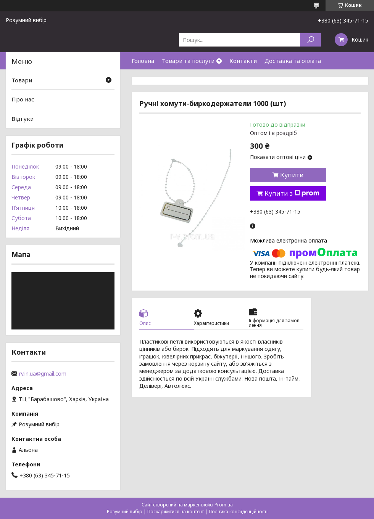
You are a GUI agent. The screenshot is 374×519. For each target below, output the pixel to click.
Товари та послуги (188, 60)
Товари (21, 80)
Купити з (291, 193)
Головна (143, 60)
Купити (292, 175)
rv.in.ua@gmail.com (42, 373)
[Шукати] (310, 40)
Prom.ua (223, 504)
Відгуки (22, 118)
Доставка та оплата (292, 60)
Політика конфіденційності (238, 511)
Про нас (22, 99)
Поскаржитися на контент (175, 511)
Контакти (243, 60)
